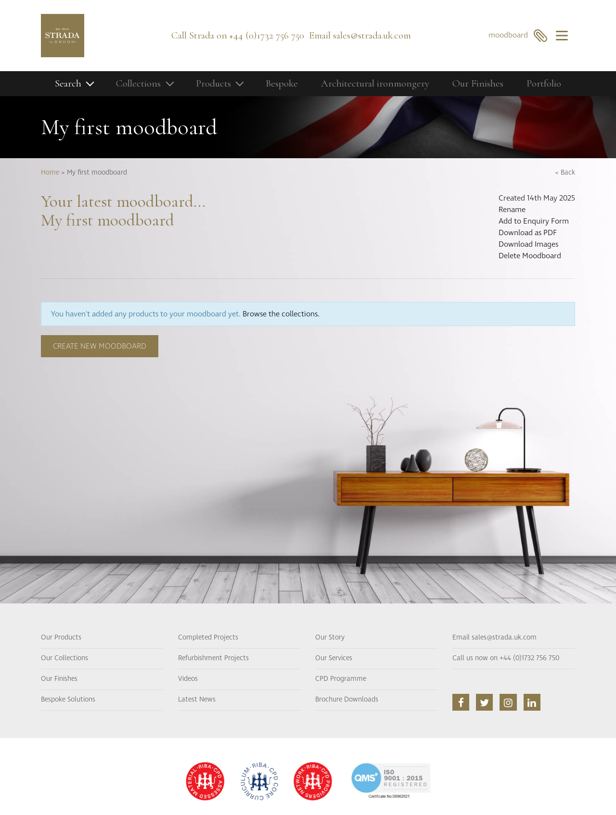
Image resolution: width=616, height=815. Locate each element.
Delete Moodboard (530, 256)
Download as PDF (528, 232)
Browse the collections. (281, 314)
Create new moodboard (99, 346)
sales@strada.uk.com (372, 35)
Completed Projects (208, 637)
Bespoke (282, 83)
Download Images (528, 244)
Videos (188, 679)
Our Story (330, 637)
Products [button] (213, 83)
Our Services (333, 658)
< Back (565, 172)
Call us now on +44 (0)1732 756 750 (505, 658)
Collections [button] (138, 83)
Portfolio (543, 83)
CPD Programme (340, 679)
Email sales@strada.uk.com (494, 637)
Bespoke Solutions (68, 699)
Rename (512, 209)
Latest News (197, 699)
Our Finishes (477, 83)
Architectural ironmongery (375, 83)
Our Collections (64, 658)
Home (50, 172)
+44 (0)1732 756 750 (266, 35)
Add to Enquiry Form (534, 221)
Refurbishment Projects (213, 658)
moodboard (518, 35)
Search (68, 83)
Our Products (61, 637)
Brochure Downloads (346, 699)
